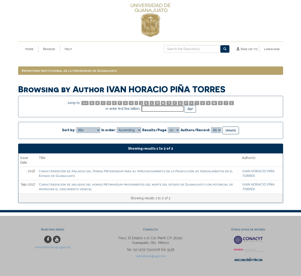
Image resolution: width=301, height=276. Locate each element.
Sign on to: (247, 49)
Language (272, 49)
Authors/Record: (195, 130)
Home (29, 49)
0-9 (85, 102)
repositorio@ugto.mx (151, 256)
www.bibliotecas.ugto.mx (53, 247)
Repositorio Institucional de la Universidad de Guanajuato (69, 70)
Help (68, 49)
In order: (108, 130)
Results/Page (154, 130)
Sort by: (68, 130)
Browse (49, 49)
